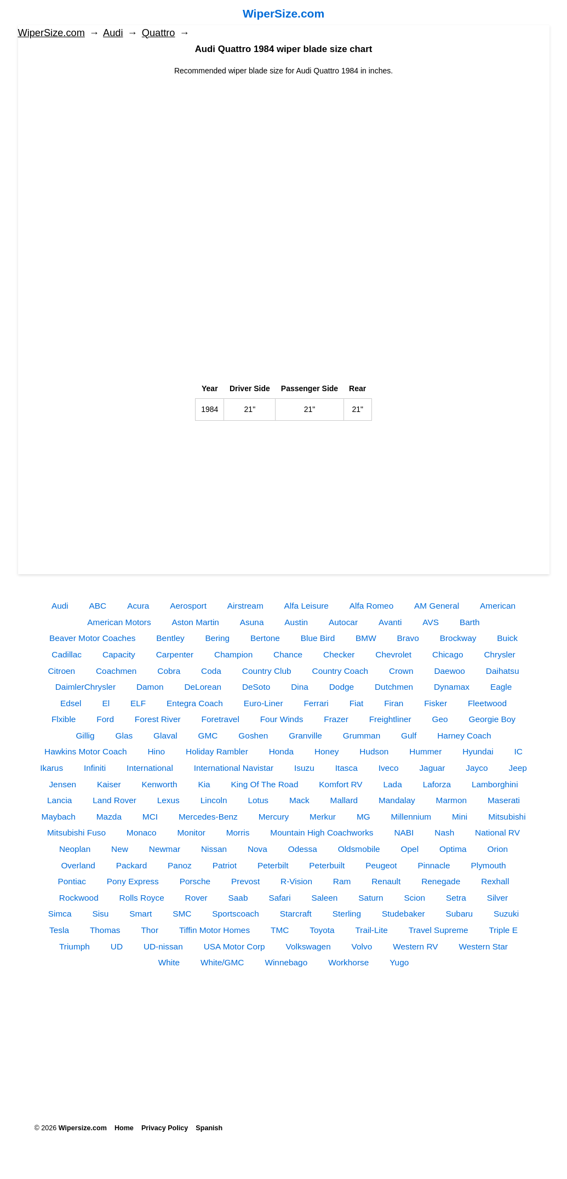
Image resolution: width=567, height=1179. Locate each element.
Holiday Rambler (217, 751)
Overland (78, 865)
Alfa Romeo (371, 605)
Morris (238, 832)
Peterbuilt (327, 865)
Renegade (440, 881)
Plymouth (488, 865)
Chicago (447, 654)
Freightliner (390, 719)
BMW (366, 638)
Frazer (336, 719)
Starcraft (296, 913)
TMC (280, 930)
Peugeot (381, 865)
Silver (497, 897)
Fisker (435, 703)
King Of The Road (265, 784)
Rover (196, 897)
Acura (138, 605)
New (119, 849)
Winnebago (286, 962)
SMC (182, 913)
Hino (156, 751)
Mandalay (397, 800)
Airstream (245, 605)
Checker (338, 654)
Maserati (504, 800)
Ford (105, 719)
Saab (238, 897)
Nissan (214, 849)
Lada (392, 784)
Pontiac (72, 881)
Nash (444, 832)
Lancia (59, 800)
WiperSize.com (283, 13)
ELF (138, 703)
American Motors (119, 622)
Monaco (142, 832)
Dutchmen (394, 686)
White (169, 962)
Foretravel (220, 719)
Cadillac (66, 654)
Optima (453, 849)
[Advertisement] (283, 153)
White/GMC (222, 962)
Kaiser (109, 784)
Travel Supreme (438, 930)
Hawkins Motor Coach (85, 751)
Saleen (325, 897)
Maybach (58, 816)
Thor (149, 930)
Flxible (63, 719)
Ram (342, 881)
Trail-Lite (371, 930)
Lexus (168, 800)
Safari (279, 897)
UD (117, 946)
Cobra (168, 671)
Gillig (85, 735)
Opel (410, 849)
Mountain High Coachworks (321, 832)
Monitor (191, 832)
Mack (299, 800)
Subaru (459, 913)
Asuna (252, 622)
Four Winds (281, 719)
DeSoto (256, 686)
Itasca (346, 767)
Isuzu (304, 767)
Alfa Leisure (306, 605)
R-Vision (296, 881)
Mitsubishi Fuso (76, 832)
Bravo (408, 638)
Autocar (343, 622)
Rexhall (495, 881)
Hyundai (477, 751)
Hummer (425, 751)
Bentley (170, 638)
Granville (305, 735)
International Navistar (233, 767)
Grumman (361, 735)
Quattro (158, 32)
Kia (204, 784)
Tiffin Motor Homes (214, 930)
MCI (150, 816)
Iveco (389, 767)
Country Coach (340, 671)
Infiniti (95, 767)
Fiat (357, 703)
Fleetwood (487, 703)
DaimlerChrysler (85, 686)
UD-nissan (163, 946)
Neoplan (74, 849)
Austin (296, 622)
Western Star (483, 946)
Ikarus (51, 767)
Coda (211, 671)
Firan (393, 703)
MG (363, 816)
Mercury (274, 816)
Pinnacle (434, 865)
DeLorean (202, 686)
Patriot (225, 865)
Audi (113, 32)
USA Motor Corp (234, 946)
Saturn (370, 897)
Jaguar (432, 767)
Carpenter (174, 654)
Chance (287, 654)
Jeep (517, 767)
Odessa (302, 849)
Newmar (164, 849)
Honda (281, 751)
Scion (415, 897)
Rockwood (79, 897)
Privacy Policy (164, 1128)
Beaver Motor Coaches (92, 638)
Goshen (253, 735)
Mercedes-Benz (208, 816)
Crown (401, 671)
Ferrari (315, 703)
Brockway (458, 638)
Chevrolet (393, 654)
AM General (436, 605)
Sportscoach (235, 913)
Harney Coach (464, 735)
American (498, 605)
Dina (299, 686)
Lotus (258, 800)
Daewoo (449, 671)
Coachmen (116, 671)
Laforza (437, 784)
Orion (497, 849)
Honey (326, 751)
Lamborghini (495, 784)
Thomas (105, 930)
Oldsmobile (359, 849)
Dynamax (451, 686)
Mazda (109, 816)
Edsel (71, 703)
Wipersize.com (83, 1128)
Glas (124, 735)
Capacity (118, 654)
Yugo (399, 962)
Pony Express (133, 881)
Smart (140, 913)
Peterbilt (272, 865)
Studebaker (403, 913)
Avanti (390, 622)
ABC (98, 605)
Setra (456, 897)
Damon (150, 686)
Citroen (61, 671)
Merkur (323, 816)
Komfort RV (340, 784)
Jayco (477, 767)
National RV (497, 832)
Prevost (245, 881)
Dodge (341, 686)
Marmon (451, 800)
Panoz (180, 865)
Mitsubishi (506, 816)
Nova (257, 849)
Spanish (209, 1128)
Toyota (322, 930)
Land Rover (114, 800)
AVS (430, 622)
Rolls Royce (141, 897)
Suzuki (506, 913)
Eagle (501, 686)
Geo (440, 719)
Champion (233, 654)
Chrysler (499, 654)
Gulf (408, 735)
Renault (385, 881)
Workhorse (348, 962)
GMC (208, 735)
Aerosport (188, 605)
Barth (470, 622)
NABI (404, 832)
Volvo (362, 946)
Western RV (415, 946)
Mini (459, 816)
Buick (507, 638)
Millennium (411, 816)
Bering (217, 638)
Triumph (74, 946)
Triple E (503, 930)
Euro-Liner (263, 703)
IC (518, 751)
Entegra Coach (195, 703)
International (150, 767)
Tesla (59, 930)
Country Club (266, 671)
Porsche (195, 881)
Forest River (158, 719)
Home (124, 1128)
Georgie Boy (492, 719)
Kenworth (159, 784)
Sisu (100, 913)
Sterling (347, 913)
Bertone (265, 638)
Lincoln (214, 800)
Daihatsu (502, 671)
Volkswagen (308, 946)
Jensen (62, 784)
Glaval (165, 735)
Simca (60, 913)
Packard (131, 865)
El (106, 703)
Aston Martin (195, 622)
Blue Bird (318, 638)
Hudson (373, 751)
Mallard (344, 800)
